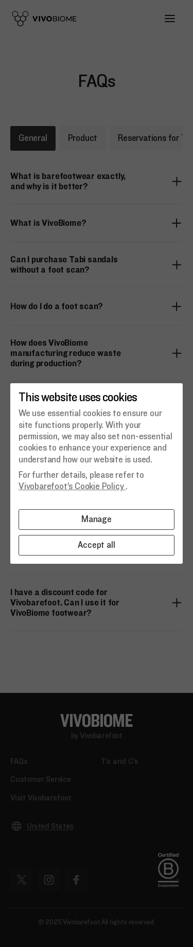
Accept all (96, 545)
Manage (96, 519)
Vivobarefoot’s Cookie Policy (72, 486)
